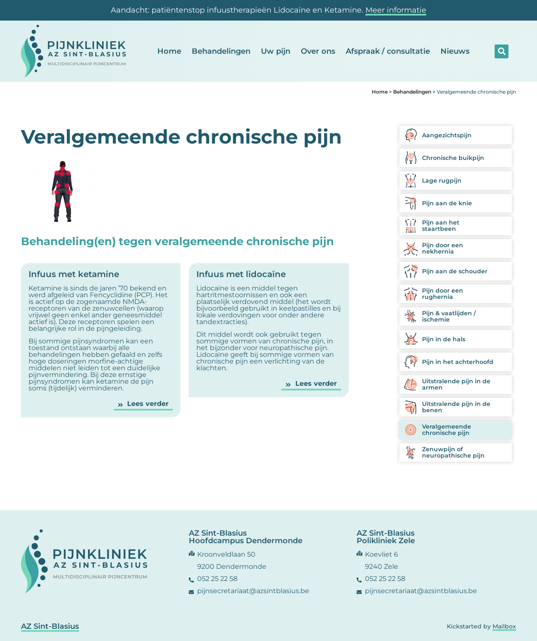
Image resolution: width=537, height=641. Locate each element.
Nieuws (455, 51)
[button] (501, 51)
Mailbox (504, 626)
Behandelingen (221, 51)
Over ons (318, 51)
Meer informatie (395, 10)
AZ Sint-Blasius (50, 626)
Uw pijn (275, 51)
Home (169, 51)
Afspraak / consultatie (388, 51)
